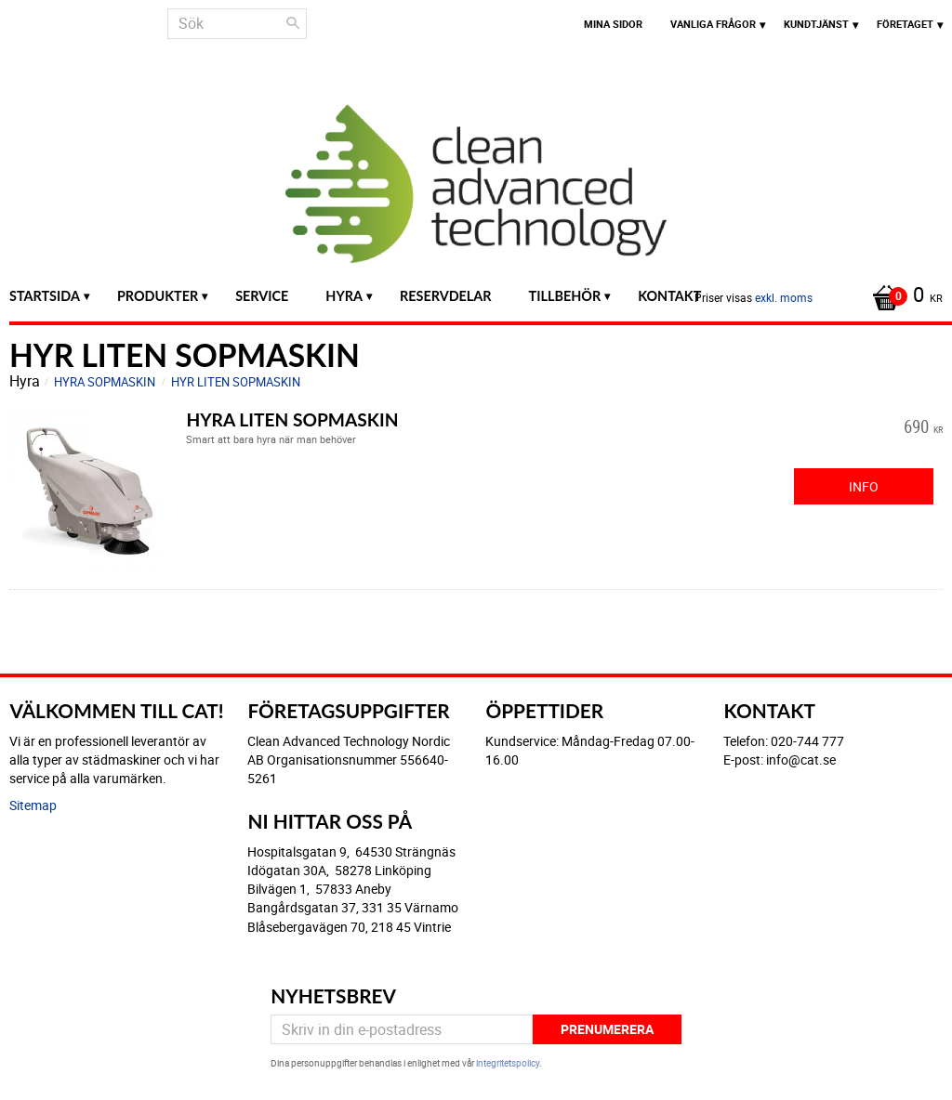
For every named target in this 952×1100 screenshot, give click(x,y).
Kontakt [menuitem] (669, 296)
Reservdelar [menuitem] (446, 296)
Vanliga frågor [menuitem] (713, 24)
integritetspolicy (507, 1062)
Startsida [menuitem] (44, 296)
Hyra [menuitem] (344, 296)
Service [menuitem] (261, 296)
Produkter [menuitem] (157, 296)
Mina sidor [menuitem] (613, 24)
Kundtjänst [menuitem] (816, 24)
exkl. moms (784, 297)
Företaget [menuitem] (905, 24)
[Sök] (293, 23)
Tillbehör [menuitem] (565, 296)
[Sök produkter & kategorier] (237, 23)
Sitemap (33, 805)
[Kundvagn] (903, 296)
